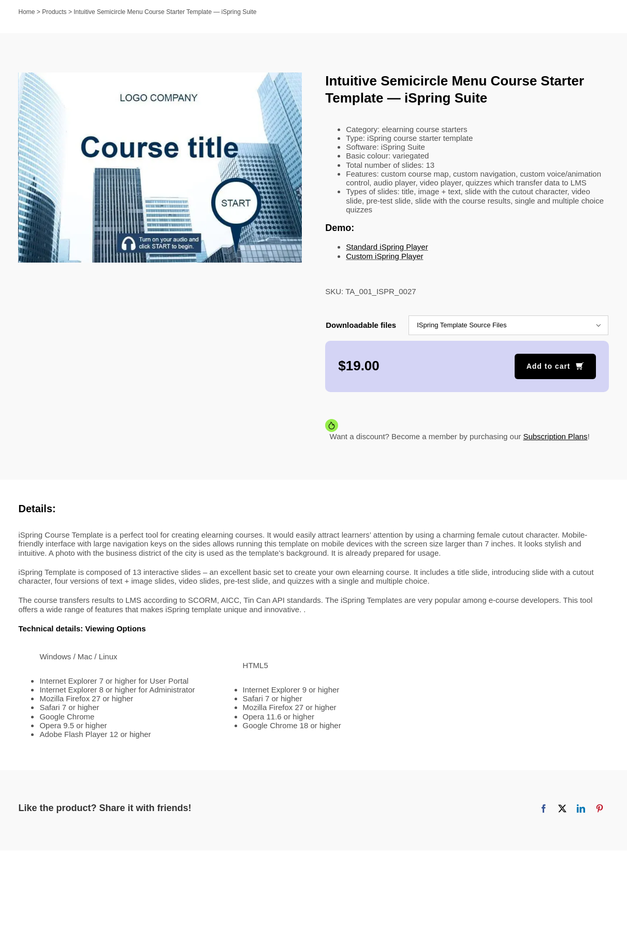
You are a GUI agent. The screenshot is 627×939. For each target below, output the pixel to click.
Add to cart (549, 366)
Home (27, 12)
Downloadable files (361, 325)
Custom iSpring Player (384, 256)
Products (54, 12)
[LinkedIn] (581, 808)
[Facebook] (543, 808)
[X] (562, 808)
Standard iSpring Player (387, 246)
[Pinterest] (599, 808)
